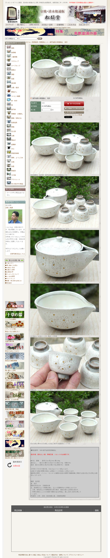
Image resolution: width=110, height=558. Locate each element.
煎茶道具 (14, 122)
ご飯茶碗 (14, 57)
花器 (12, 79)
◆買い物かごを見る (11, 265)
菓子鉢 (13, 109)
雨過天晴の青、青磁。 (14, 408)
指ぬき (13, 140)
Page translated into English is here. (60, 27)
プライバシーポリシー (76, 555)
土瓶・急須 (15, 87)
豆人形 (13, 131)
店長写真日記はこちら (17, 254)
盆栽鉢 (13, 144)
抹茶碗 (13, 52)
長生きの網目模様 (14, 359)
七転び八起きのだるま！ (14, 379)
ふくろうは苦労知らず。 (14, 389)
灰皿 (12, 166)
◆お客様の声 (9, 272)
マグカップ (15, 61)
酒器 (12, 74)
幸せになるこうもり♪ (14, 350)
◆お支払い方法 (10, 267)
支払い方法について (44, 555)
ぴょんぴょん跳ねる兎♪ (14, 447)
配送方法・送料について (60, 555)
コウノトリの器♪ (14, 328)
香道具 (13, 171)
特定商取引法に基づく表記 (27, 555)
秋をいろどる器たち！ (12, 331)
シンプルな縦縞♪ (14, 318)
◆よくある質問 (10, 276)
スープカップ (15, 65)
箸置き (13, 70)
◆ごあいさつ (9, 263)
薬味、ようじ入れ (17, 157)
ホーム (28, 42)
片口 (12, 149)
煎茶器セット (43, 42)
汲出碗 (13, 83)
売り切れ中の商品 (17, 184)
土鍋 (12, 136)
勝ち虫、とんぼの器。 (14, 398)
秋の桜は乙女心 (14, 428)
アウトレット (15, 179)
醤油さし (14, 92)
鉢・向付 (14, 100)
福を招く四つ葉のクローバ (14, 457)
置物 (12, 127)
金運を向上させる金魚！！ (14, 437)
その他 (13, 175)
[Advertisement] (43, 36)
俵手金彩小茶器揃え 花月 (59, 42)
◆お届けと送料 (10, 269)
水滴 (12, 162)
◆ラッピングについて (12, 274)
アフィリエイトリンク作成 (73, 115)
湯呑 (12, 48)
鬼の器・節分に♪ (14, 308)
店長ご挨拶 (9, 207)
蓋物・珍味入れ (16, 118)
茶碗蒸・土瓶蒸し (17, 114)
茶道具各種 (15, 153)
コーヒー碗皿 (15, 96)
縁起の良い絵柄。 (14, 418)
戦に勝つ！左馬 (14, 369)
